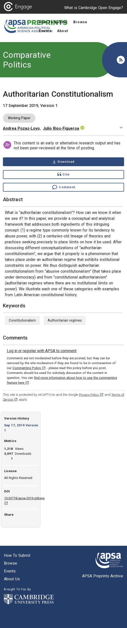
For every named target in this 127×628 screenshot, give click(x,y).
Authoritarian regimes (65, 320)
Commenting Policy (29, 368)
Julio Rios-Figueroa (61, 128)
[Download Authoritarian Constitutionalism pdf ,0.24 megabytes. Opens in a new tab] (63, 161)
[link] (41, 351)
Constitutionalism (22, 320)
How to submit (17, 555)
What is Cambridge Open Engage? (93, 7)
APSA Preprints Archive (102, 576)
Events (10, 571)
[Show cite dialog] (63, 174)
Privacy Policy (91, 394)
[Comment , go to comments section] (63, 187)
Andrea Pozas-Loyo (21, 128)
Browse (10, 563)
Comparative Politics (27, 60)
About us (12, 579)
